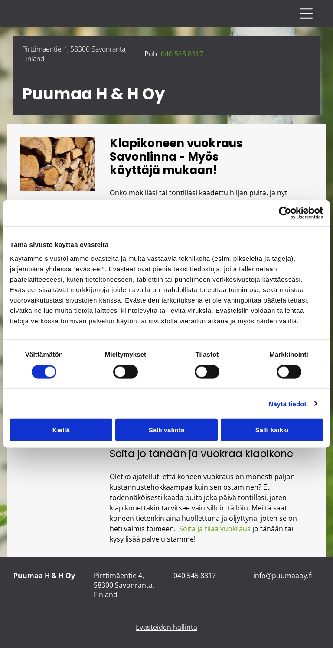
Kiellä (61, 430)
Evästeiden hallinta (166, 627)
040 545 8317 (182, 54)
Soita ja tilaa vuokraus (215, 528)
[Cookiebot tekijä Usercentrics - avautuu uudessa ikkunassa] (285, 213)
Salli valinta (167, 430)
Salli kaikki (272, 430)
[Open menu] (306, 13)
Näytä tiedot (288, 403)
